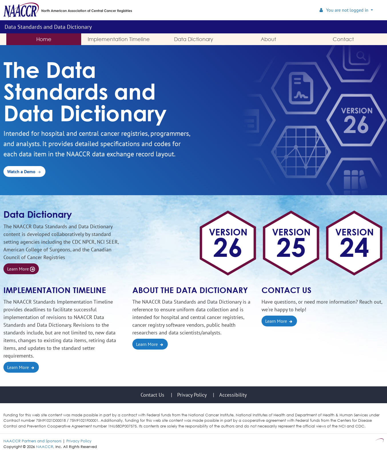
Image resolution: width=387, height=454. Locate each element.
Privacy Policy (78, 441)
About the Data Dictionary (190, 290)
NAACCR (44, 446)
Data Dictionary (37, 214)
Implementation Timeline (54, 290)
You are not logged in (345, 10)
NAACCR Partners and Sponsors (32, 441)
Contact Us (287, 290)
